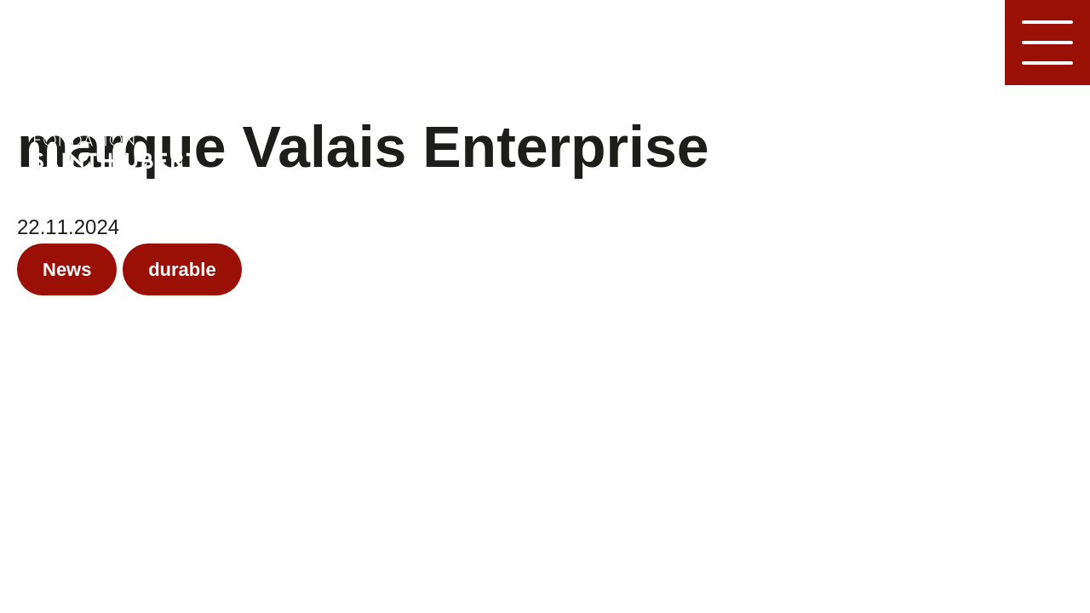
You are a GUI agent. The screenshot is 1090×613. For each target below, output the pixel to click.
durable (181, 269)
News (67, 269)
